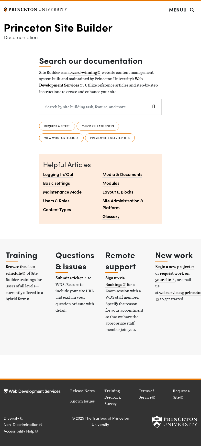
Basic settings (56, 183)
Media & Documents (122, 174)
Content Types (57, 209)
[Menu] (177, 9)
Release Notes (82, 390)
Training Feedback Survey (112, 397)
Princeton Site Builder (58, 26)
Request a (57, 126)
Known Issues (82, 401)
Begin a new (174, 266)
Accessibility (21, 431)
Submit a (71, 278)
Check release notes (98, 126)
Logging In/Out (58, 174)
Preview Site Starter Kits (110, 138)
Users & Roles (56, 200)
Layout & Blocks (117, 192)
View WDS (61, 138)
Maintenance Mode (62, 192)
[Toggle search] (192, 10)
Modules (110, 183)
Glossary (111, 216)
